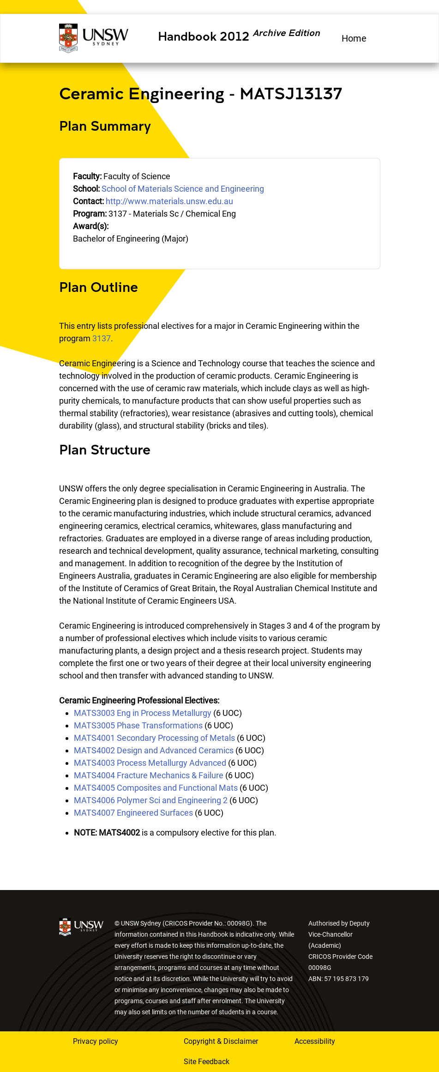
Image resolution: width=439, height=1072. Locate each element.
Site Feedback (206, 1061)
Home (354, 38)
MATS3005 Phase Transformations (138, 725)
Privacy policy (95, 1041)
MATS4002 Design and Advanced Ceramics (154, 750)
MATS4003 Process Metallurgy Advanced (150, 763)
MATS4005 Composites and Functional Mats (156, 788)
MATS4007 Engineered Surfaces (133, 813)
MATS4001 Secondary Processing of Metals (154, 738)
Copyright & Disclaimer (221, 1041)
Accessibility (315, 1041)
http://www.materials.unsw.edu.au (169, 201)
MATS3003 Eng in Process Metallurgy (142, 713)
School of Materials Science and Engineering (183, 189)
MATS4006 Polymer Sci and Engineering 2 (151, 800)
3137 (101, 338)
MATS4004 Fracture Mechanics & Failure (148, 775)
